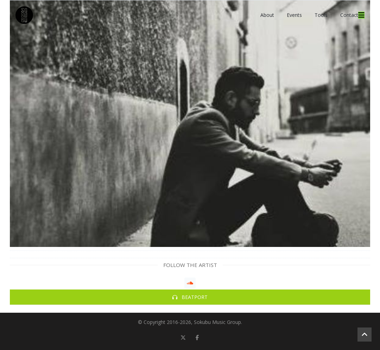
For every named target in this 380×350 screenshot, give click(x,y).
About (267, 15)
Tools (321, 15)
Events (294, 15)
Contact (349, 15)
